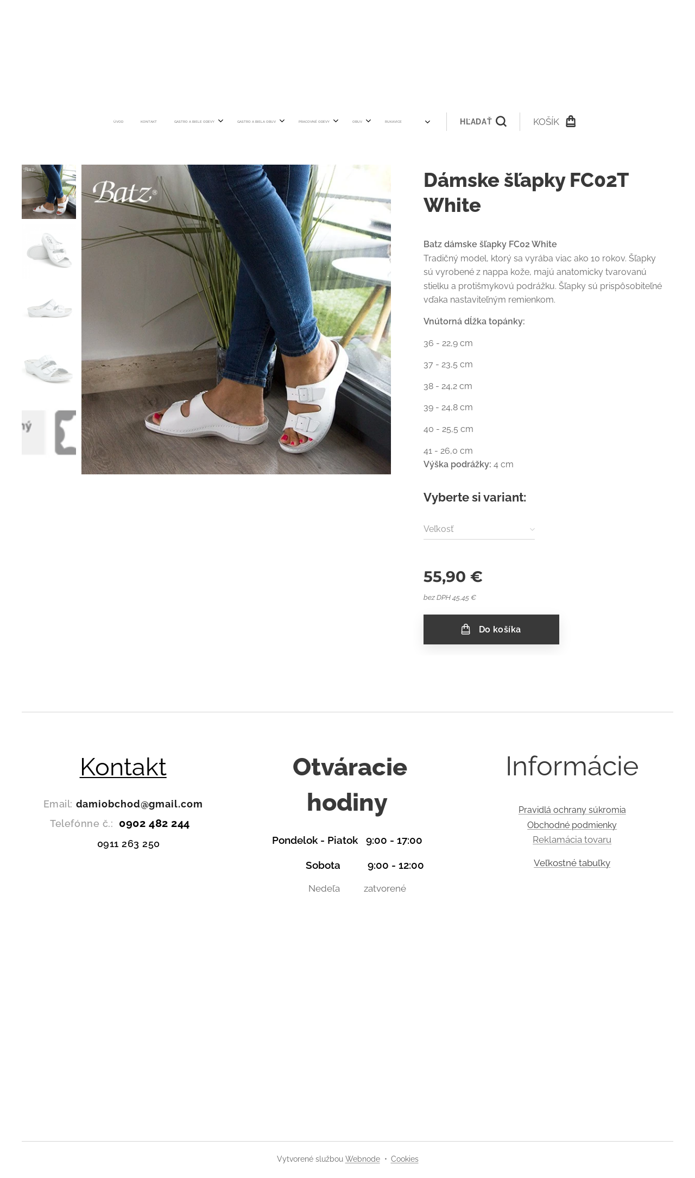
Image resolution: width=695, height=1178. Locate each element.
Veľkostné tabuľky (572, 862)
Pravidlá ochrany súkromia (572, 810)
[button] (406, 121)
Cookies (405, 1159)
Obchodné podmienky (572, 825)
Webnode (362, 1159)
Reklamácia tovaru (572, 840)
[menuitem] (194, 121)
